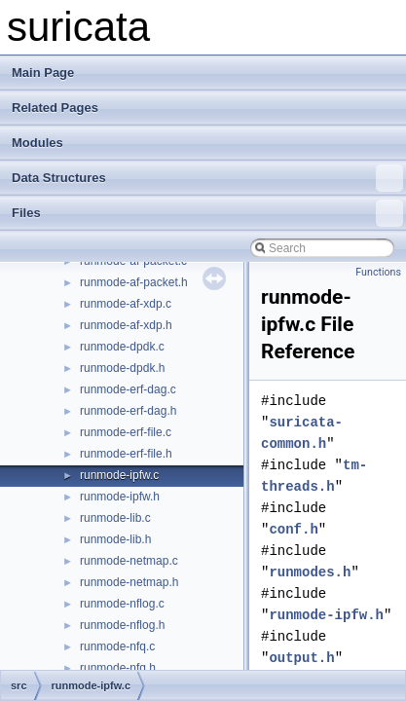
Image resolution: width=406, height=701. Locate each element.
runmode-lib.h (115, 539)
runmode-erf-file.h (126, 454)
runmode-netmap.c (129, 561)
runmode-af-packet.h (134, 282)
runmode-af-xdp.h (126, 325)
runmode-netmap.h (129, 582)
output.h (301, 657)
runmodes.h (310, 572)
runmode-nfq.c (117, 646)
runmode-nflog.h (122, 625)
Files (207, 213)
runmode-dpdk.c (122, 346)
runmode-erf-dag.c (128, 389)
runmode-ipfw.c (119, 475)
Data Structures (207, 178)
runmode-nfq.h (118, 668)
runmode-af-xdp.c (125, 304)
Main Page (43, 72)
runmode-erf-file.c (125, 432)
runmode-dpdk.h (122, 368)
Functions (378, 272)
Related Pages (55, 107)
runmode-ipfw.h (120, 496)
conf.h (293, 529)
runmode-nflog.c (122, 603)
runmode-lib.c (115, 518)
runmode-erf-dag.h (128, 411)
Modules (37, 142)
